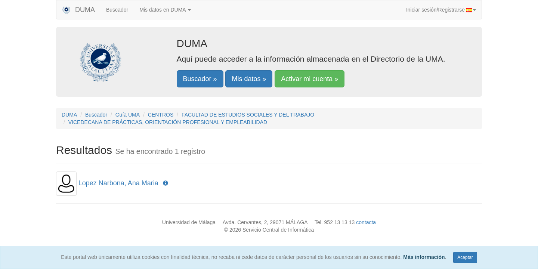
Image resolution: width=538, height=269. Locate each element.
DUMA (78, 9)
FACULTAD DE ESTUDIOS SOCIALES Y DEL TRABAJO (248, 115)
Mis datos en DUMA (165, 10)
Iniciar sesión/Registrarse (441, 10)
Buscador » (200, 79)
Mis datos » (249, 79)
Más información (424, 257)
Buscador (117, 10)
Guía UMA (127, 115)
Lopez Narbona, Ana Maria (118, 183)
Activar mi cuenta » (309, 79)
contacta (366, 222)
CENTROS (160, 115)
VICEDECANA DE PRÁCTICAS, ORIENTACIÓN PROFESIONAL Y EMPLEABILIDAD (167, 122)
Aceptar (465, 257)
